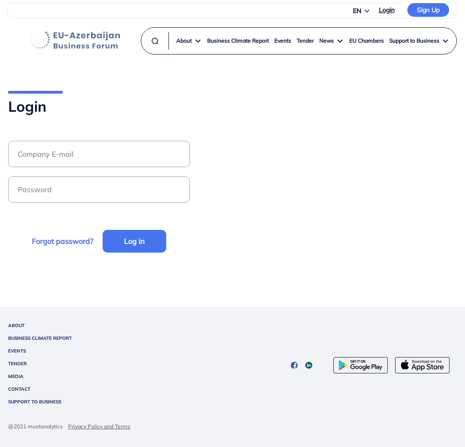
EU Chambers (366, 40)
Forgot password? (62, 241)
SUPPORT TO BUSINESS (34, 402)
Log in (134, 241)
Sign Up (428, 10)
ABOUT (16, 325)
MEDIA (16, 376)
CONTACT (19, 389)
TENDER (17, 364)
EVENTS (17, 351)
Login (387, 10)
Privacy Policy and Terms (99, 426)
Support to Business (419, 41)
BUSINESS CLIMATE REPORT (40, 338)
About (189, 41)
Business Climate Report (238, 40)
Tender (305, 40)
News (331, 41)
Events (282, 40)
